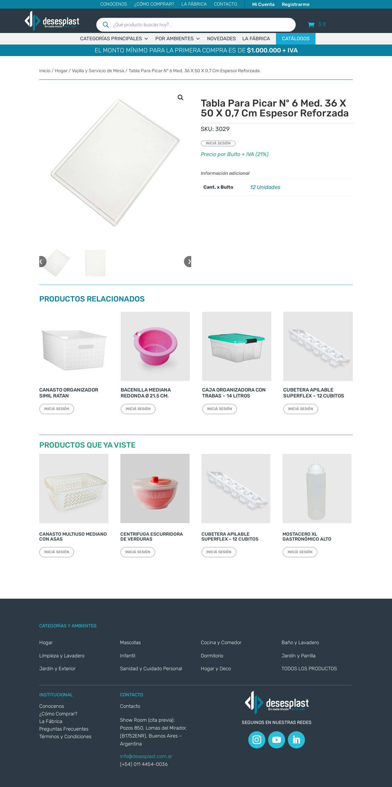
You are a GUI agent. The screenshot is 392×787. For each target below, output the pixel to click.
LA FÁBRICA (256, 39)
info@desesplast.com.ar (146, 756)
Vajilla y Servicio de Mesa (98, 71)
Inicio (44, 71)
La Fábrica (194, 4)
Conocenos (113, 4)
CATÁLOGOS (296, 39)
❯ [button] (190, 261)
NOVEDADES (221, 39)
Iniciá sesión (218, 143)
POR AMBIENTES (177, 39)
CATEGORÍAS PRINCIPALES (114, 39)
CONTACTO (225, 4)
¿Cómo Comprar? (154, 4)
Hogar (61, 71)
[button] (181, 98)
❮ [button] (41, 261)
